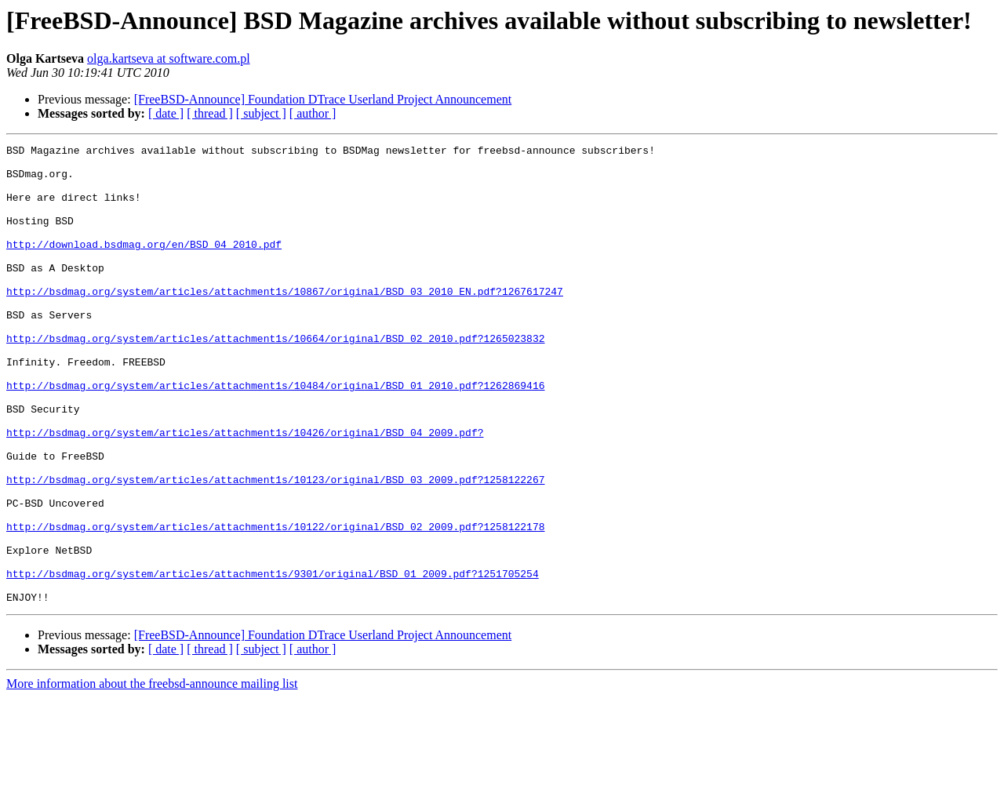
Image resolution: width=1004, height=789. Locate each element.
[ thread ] (210, 113)
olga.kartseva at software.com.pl (168, 58)
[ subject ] (261, 113)
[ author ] (312, 113)
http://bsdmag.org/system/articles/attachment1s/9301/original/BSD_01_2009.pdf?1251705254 (272, 660)
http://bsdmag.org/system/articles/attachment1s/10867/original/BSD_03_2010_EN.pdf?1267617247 (284, 322)
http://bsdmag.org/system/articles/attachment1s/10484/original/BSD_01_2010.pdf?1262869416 (275, 434)
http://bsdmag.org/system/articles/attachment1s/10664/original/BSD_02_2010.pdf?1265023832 (275, 378)
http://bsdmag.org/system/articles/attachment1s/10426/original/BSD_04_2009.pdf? (244, 491)
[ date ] (166, 113)
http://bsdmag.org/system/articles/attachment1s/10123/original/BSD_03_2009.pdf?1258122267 (275, 547)
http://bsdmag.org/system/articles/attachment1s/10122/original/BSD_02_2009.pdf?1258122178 (275, 604)
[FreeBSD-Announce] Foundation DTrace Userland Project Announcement (323, 99)
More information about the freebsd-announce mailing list (151, 775)
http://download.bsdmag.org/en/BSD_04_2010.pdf (144, 265)
